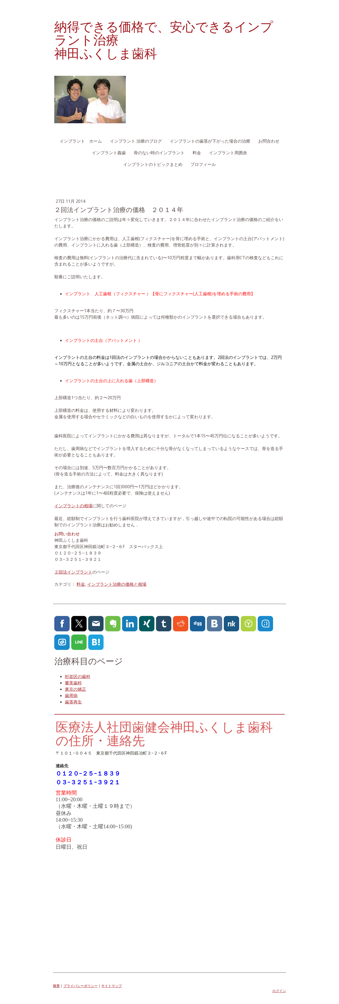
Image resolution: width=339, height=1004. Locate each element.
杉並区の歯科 (77, 676)
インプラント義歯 (109, 153)
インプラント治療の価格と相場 (116, 584)
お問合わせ (268, 141)
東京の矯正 (75, 689)
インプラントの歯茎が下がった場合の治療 (210, 141)
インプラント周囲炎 (228, 153)
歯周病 (71, 695)
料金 (197, 153)
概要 (56, 985)
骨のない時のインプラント (159, 153)
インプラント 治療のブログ (136, 141)
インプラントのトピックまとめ (152, 164)
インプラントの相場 (73, 506)
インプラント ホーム (81, 141)
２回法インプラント (73, 572)
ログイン (279, 990)
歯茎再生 (73, 702)
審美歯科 (73, 683)
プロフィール (203, 164)
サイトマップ (111, 985)
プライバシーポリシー (80, 985)
